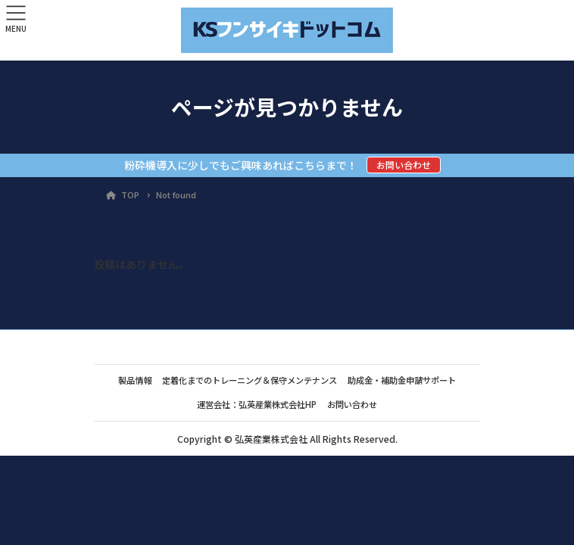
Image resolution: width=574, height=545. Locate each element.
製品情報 (134, 380)
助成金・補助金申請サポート (402, 380)
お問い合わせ (403, 164)
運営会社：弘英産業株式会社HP (257, 404)
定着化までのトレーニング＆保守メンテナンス (249, 380)
